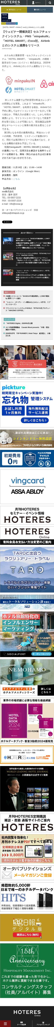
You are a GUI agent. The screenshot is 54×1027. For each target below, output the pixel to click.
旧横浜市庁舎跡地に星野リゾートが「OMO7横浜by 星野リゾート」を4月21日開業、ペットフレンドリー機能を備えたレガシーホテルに (33, 245)
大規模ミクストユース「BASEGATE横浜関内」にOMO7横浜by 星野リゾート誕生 (27, 297)
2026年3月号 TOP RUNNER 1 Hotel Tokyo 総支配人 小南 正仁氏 (28, 334)
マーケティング (11, 23)
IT (16, 23)
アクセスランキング (43, 1024)
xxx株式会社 (8, 191)
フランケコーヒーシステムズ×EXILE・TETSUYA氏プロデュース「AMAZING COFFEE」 (28, 309)
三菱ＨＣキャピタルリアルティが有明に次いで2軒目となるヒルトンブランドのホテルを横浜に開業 (33, 277)
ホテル (4, 17)
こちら (16, 179)
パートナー (6, 20)
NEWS (4, 15)
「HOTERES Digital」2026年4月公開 (19, 323)
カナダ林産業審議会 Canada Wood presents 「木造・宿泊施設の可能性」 (27, 328)
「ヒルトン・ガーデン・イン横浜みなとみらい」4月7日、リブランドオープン (28, 303)
